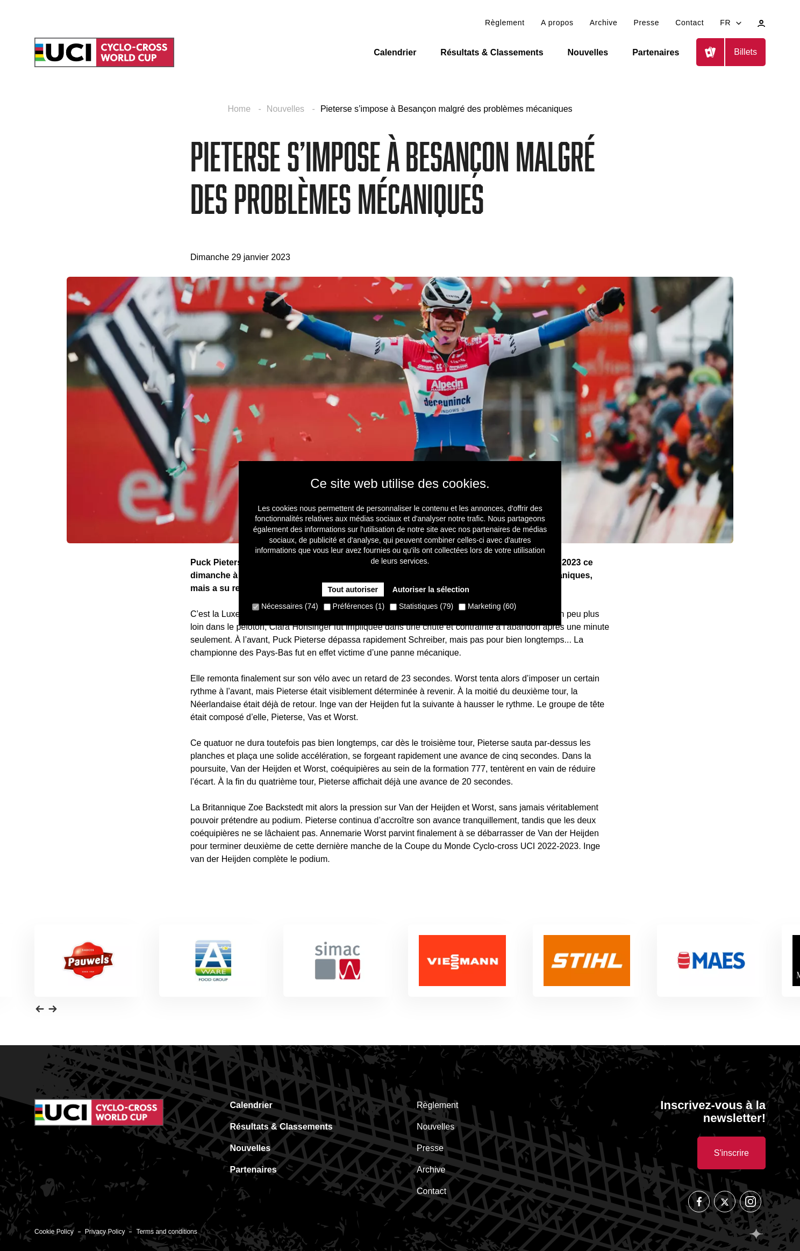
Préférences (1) (354, 606)
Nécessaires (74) (285, 606)
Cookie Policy (54, 1231)
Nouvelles (588, 52)
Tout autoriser (353, 589)
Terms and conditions (166, 1231)
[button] (39, 1008)
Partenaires (655, 52)
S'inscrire (731, 1152)
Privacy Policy (105, 1231)
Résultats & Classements (491, 52)
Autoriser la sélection (430, 589)
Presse (646, 22)
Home (240, 108)
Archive (604, 22)
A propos (557, 22)
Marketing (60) (487, 606)
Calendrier (395, 52)
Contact (689, 22)
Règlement (505, 22)
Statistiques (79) (421, 606)
